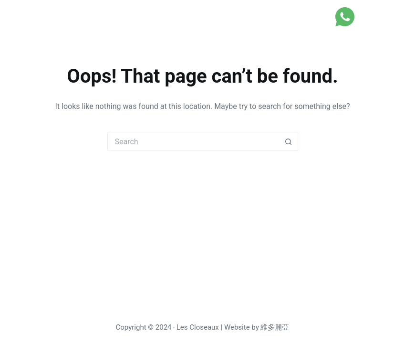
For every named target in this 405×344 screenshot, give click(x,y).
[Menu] (373, 16)
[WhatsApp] (344, 16)
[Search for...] (193, 141)
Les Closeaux (56, 16)
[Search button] (288, 141)
